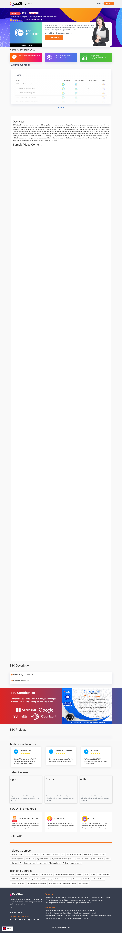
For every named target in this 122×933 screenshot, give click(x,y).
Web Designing (47, 879)
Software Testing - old (74, 854)
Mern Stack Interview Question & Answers (90, 859)
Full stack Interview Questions (36, 883)
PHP (69, 879)
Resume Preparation (17, 859)
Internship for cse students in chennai (82, 910)
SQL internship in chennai (54, 918)
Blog (11, 907)
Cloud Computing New (32, 879)
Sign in (100, 3)
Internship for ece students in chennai (57, 910)
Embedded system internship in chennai (76, 918)
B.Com (93, 875)
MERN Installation (54, 863)
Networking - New (29, 863)
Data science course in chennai (75, 900)
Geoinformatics (60, 879)
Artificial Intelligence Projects (64, 875)
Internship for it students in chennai (56, 913)
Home (30, 3)
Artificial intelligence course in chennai (79, 903)
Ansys (108, 859)
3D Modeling (30, 859)
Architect (86, 879)
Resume (12, 910)
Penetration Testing (17, 854)
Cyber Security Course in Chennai (55, 897)
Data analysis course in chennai (55, 903)
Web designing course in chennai (78, 897)
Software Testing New (18, 883)
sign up (109, 3)
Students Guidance (98, 879)
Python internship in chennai (54, 915)
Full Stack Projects (16, 879)
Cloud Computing (103, 875)
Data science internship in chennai (101, 915)
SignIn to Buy (54, 38)
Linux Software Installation (50, 854)
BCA (86, 875)
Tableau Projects (99, 854)
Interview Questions (16, 912)
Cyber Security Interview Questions (63, 859)
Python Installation (43, 859)
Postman (79, 875)
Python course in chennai (95, 900)
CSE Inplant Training (32, 854)
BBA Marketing (83, 883)
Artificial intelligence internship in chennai (82, 913)
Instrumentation (76, 863)
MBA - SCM (87, 854)
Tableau (65, 863)
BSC (63, 854)
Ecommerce (34, 875)
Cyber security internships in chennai (76, 915)
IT (20, 863)
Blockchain (76, 879)
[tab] (61, 675)
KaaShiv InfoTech (65, 927)
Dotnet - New (42, 863)
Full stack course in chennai (55, 900)
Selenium (14, 863)
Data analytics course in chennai (101, 897)
